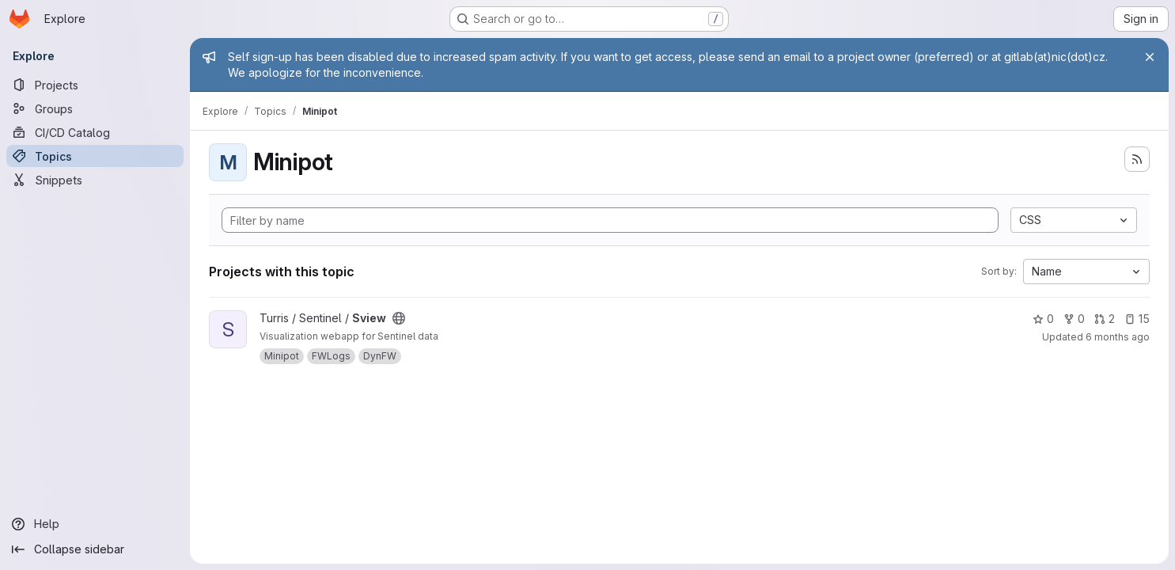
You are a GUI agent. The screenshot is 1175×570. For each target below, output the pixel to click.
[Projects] (95, 85)
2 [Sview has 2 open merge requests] (1104, 318)
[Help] (95, 524)
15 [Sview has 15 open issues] (1137, 318)
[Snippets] (95, 180)
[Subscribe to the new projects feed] (1137, 159)
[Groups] (95, 108)
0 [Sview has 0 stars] (1043, 318)
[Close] (1149, 57)
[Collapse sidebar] (95, 549)
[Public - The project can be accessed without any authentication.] (398, 318)
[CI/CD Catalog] (95, 132)
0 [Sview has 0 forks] (1074, 318)
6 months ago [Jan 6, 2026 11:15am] (1118, 337)
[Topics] (95, 156)
